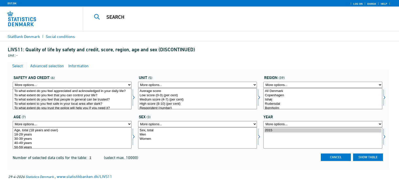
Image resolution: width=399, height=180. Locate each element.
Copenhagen (322, 95)
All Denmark (322, 91)
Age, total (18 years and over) (72, 130)
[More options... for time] (322, 124)
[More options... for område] (322, 85)
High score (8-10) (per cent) (197, 104)
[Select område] (322, 98)
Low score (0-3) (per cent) (197, 95)
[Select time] (322, 137)
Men (197, 134)
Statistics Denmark (39, 176)
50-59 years (72, 147)
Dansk (371, 4)
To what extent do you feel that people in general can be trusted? (72, 100)
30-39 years (72, 139)
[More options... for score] (197, 85)
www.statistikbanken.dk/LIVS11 (84, 176)
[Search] (229, 17)
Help (384, 4)
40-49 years (72, 143)
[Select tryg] (72, 98)
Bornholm (322, 108)
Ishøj (322, 100)
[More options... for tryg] (72, 85)
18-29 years (72, 134)
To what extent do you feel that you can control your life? (72, 95)
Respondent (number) (197, 108)
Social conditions (60, 36)
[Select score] (197, 98)
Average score (197, 91)
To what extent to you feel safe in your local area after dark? (72, 104)
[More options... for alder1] (72, 124)
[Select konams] (197, 137)
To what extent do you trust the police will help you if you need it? (72, 108)
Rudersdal (322, 104)
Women (197, 139)
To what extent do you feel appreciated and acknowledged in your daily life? (72, 91)
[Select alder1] (72, 137)
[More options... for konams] (197, 124)
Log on (358, 4)
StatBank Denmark (23, 36)
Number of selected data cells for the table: (50, 157)
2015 (322, 130)
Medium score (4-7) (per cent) (197, 100)
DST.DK (11, 3)
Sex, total (197, 130)
